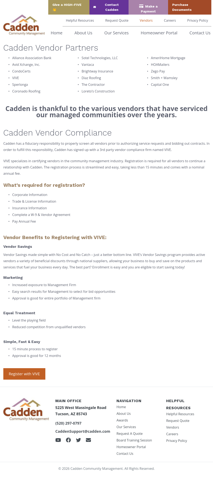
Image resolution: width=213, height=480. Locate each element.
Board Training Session (134, 440)
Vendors (146, 20)
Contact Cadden (112, 7)
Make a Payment (149, 8)
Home (57, 33)
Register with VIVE (24, 373)
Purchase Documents (182, 7)
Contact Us (200, 33)
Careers (170, 20)
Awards (122, 420)
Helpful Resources (80, 20)
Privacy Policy (197, 20)
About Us (83, 33)
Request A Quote (129, 433)
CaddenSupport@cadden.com (82, 431)
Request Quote (117, 20)
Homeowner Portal (159, 33)
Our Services (116, 33)
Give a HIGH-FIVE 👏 (67, 7)
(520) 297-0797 (68, 423)
